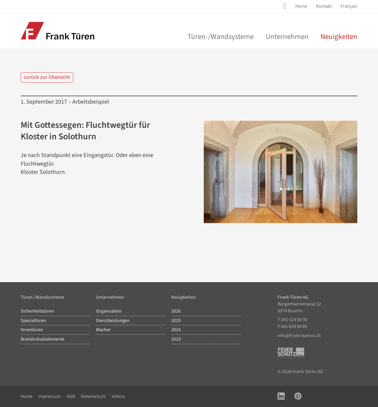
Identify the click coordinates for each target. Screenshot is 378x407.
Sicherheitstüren (37, 311)
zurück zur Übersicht (47, 77)
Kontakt (324, 6)
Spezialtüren (33, 320)
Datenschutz (93, 396)
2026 (176, 311)
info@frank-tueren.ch (299, 335)
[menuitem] (301, 6)
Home (301, 6)
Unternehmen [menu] (287, 36)
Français (348, 6)
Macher (103, 329)
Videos (118, 396)
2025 (176, 320)
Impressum (49, 396)
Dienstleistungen (113, 320)
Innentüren (32, 329)
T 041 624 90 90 (292, 319)
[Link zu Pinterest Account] (298, 396)
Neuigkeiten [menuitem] (338, 36)
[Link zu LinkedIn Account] (281, 396)
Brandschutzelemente (42, 339)
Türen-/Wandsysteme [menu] (221, 36)
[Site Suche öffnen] (286, 6)
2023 (176, 339)
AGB (71, 396)
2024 (176, 329)
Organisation (109, 311)
